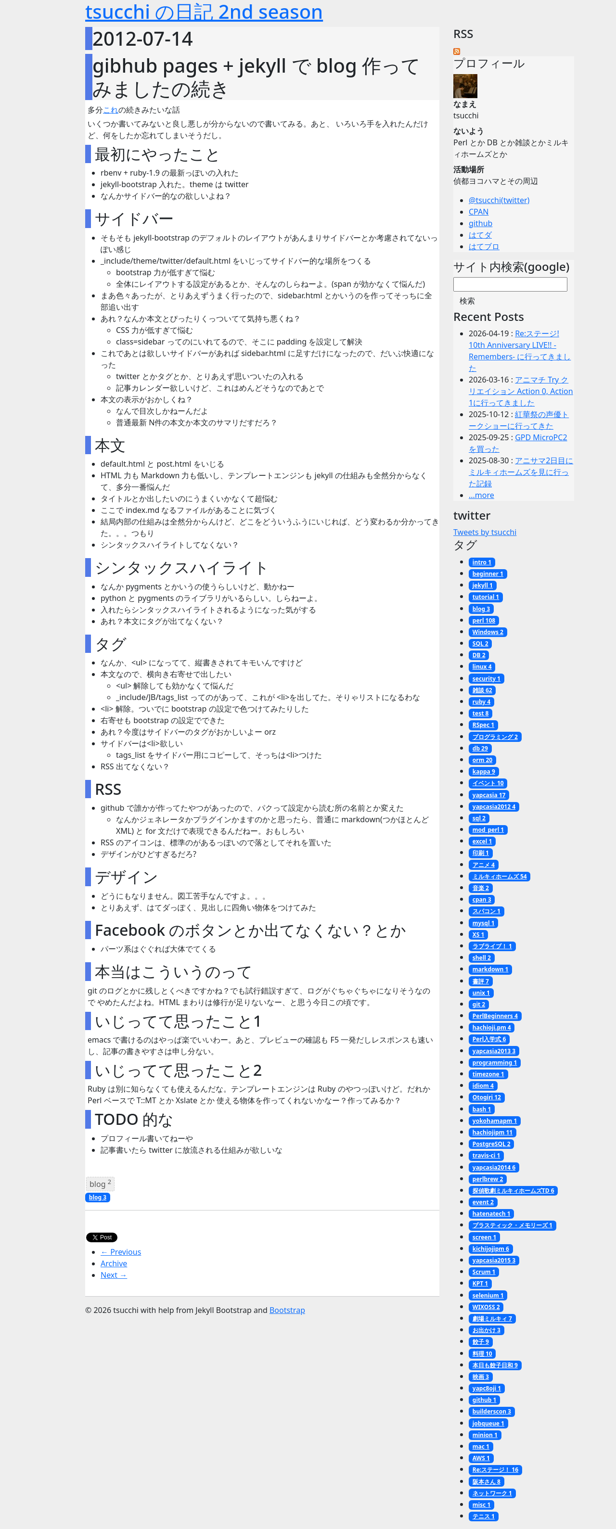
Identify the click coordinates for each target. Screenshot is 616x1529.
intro (482, 562)
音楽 (481, 888)
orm (482, 760)
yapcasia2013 (494, 1051)
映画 (481, 1377)
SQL (480, 643)
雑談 (482, 690)
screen (484, 1237)
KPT (480, 1283)
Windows (488, 632)
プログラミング (495, 737)
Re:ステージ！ (495, 1469)
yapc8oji (487, 1388)
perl (484, 620)
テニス (484, 1516)
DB (479, 655)
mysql (484, 923)
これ (110, 109)
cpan (482, 899)
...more (481, 495)
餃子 (481, 1342)
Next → (114, 1275)
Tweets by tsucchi (484, 532)
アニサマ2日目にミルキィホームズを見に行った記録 (521, 472)
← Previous (121, 1252)
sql (479, 818)
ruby (481, 702)
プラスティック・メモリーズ (512, 1225)
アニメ (484, 865)
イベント (488, 783)
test (481, 713)
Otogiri (487, 1097)
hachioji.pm (492, 1027)
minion (485, 1435)
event (483, 1202)
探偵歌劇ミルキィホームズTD (513, 1190)
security (486, 679)
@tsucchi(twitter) (499, 200)
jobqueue (488, 1423)
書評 (481, 981)
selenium (488, 1295)
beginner (488, 574)
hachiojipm (493, 1132)
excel (482, 841)
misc (482, 1505)
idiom (483, 1086)
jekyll (483, 585)
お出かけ (486, 1330)
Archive (114, 1263)
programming (495, 1062)
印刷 (481, 853)
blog (100, 1183)
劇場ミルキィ (492, 1318)
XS (479, 934)
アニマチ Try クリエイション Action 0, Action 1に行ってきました (521, 391)
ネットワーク (492, 1493)
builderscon (492, 1411)
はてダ (480, 234)
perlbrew (488, 1179)
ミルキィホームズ (500, 876)
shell (482, 958)
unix (481, 993)
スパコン (486, 911)
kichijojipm (491, 1249)
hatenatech (492, 1214)
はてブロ (484, 246)
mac (481, 1446)
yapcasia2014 (494, 1167)
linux (482, 667)
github (480, 223)
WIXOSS (486, 1307)
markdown (491, 969)
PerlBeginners (495, 1016)
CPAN (478, 211)
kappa (484, 771)
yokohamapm (495, 1121)
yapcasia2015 (494, 1260)
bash (482, 1109)
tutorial (486, 597)
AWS (481, 1458)
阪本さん (486, 1482)
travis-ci (486, 1155)
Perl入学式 (489, 1039)
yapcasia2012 (494, 807)
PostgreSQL (492, 1144)
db (480, 748)
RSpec (483, 725)
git (479, 1004)
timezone (488, 1074)
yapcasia (489, 795)
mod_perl (488, 830)
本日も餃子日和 (495, 1365)
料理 (482, 1354)
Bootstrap (287, 1310)
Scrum (484, 1272)
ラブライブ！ (492, 946)
